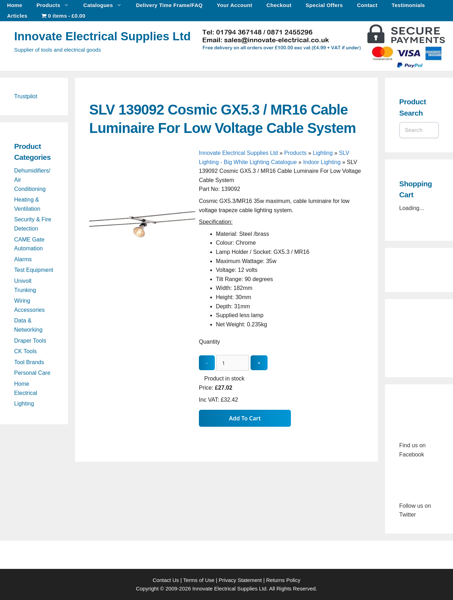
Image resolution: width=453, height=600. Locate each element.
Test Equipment (33, 270)
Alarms (23, 259)
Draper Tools (30, 341)
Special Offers (324, 5)
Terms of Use (198, 580)
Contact (367, 5)
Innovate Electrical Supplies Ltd (102, 36)
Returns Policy (283, 580)
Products (56, 5)
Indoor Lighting (321, 162)
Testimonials (408, 5)
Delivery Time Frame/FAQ (169, 5)
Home (14, 5)
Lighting (323, 153)
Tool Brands (29, 362)
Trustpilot (25, 96)
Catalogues (106, 5)
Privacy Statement (240, 580)
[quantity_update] (232, 363)
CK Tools (25, 351)
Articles (17, 16)
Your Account (234, 5)
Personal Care (32, 373)
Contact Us (166, 580)
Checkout (279, 5)
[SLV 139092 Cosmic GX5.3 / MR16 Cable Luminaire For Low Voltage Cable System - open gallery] (142, 276)
